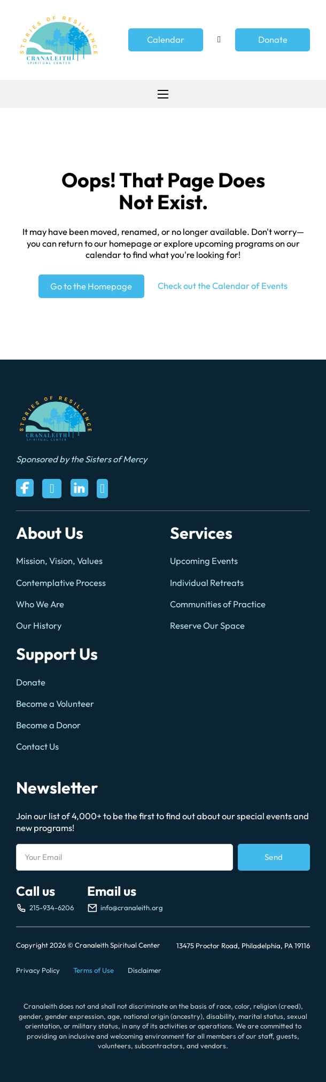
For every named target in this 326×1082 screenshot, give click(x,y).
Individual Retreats (207, 582)
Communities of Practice (218, 604)
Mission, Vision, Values (59, 560)
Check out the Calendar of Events (223, 285)
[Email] (124, 857)
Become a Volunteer (55, 703)
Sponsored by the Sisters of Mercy (81, 459)
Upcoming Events (204, 560)
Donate (273, 39)
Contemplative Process (61, 582)
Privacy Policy (38, 970)
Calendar (165, 39)
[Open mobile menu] (163, 94)
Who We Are (40, 604)
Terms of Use (93, 970)
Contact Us (37, 746)
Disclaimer (144, 970)
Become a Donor (48, 725)
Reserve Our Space (207, 625)
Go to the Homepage (91, 286)
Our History (38, 625)
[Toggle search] (219, 40)
